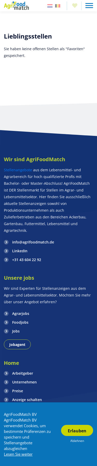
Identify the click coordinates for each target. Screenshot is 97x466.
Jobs (16, 331)
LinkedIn (19, 250)
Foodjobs (20, 322)
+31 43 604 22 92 (26, 259)
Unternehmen (24, 382)
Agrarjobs (20, 313)
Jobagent (17, 344)
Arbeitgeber (22, 373)
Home (11, 362)
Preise (17, 390)
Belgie (57, 6)
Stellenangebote (18, 169)
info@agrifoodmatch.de (33, 242)
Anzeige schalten (27, 399)
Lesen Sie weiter (18, 454)
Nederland (50, 6)
